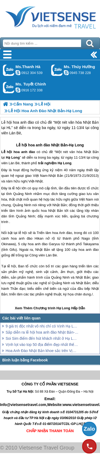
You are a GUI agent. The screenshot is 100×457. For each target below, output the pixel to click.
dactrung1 (66, 72)
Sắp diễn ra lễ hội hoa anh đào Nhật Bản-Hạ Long (42, 332)
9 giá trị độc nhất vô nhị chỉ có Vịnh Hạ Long (42, 326)
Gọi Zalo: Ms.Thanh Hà (9, 70)
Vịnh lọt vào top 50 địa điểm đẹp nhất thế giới (42, 344)
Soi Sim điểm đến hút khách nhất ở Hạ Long (42, 338)
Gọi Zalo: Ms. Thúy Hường (57, 70)
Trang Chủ (50, 17)
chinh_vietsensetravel (18, 90)
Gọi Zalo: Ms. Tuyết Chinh (9, 87)
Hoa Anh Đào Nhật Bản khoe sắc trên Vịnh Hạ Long (42, 351)
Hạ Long (76, 145)
